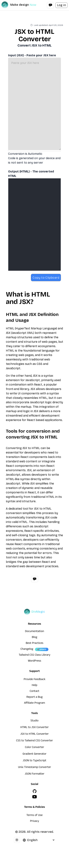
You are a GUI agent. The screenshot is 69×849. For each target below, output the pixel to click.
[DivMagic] (22, 4)
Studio (34, 721)
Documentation (34, 631)
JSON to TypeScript (34, 761)
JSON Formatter (34, 774)
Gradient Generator (35, 754)
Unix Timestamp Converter (34, 767)
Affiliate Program (34, 703)
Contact (34, 691)
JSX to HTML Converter (34, 734)
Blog (34, 637)
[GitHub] (34, 791)
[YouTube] (34, 796)
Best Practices (34, 643)
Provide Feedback (34, 679)
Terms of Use (34, 815)
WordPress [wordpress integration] (34, 661)
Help (34, 685)
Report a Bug (34, 697)
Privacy (34, 821)
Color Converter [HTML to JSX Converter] (34, 747)
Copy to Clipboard (46, 277)
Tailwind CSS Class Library (34, 655)
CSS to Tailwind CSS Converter (34, 741)
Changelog (26, 649)
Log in (61, 5)
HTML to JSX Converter (34, 727)
